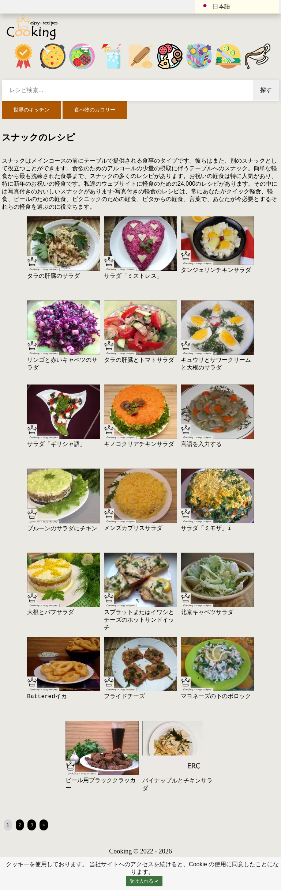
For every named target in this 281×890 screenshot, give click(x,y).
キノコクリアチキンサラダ (139, 444)
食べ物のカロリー (94, 110)
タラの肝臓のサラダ (53, 276)
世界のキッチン (31, 110)
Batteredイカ (47, 696)
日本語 (215, 6)
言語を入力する (201, 444)
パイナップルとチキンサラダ (177, 785)
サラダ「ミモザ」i (206, 528)
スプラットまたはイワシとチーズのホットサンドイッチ (139, 620)
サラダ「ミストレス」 (133, 276)
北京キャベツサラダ (207, 612)
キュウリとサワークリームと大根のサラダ (216, 364)
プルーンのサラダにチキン (62, 529)
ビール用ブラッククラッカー (100, 784)
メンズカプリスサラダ (133, 528)
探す (266, 90)
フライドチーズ (124, 696)
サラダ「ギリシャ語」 (56, 444)
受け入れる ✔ (144, 881)
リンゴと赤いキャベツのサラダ (62, 364)
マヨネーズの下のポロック (216, 696)
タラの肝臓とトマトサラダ (139, 360)
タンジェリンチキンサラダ (216, 270)
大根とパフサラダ (50, 612)
